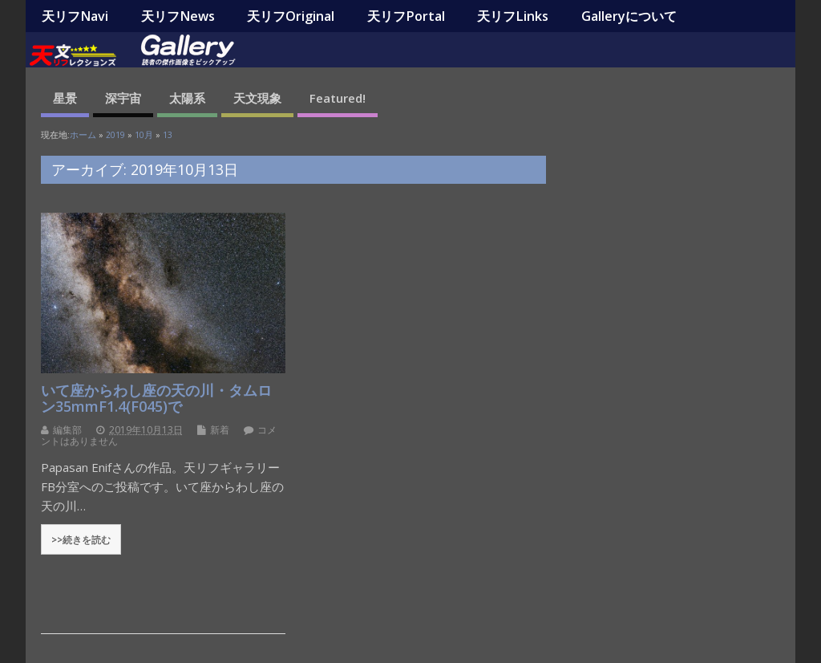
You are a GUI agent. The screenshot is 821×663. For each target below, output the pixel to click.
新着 (219, 430)
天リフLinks (512, 16)
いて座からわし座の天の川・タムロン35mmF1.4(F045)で (156, 398)
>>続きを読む (81, 539)
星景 (65, 98)
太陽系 (187, 98)
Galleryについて (629, 16)
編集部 (67, 430)
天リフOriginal (290, 16)
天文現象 (257, 98)
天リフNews (178, 16)
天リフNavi (75, 16)
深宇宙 (123, 98)
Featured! (337, 98)
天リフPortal (406, 16)
